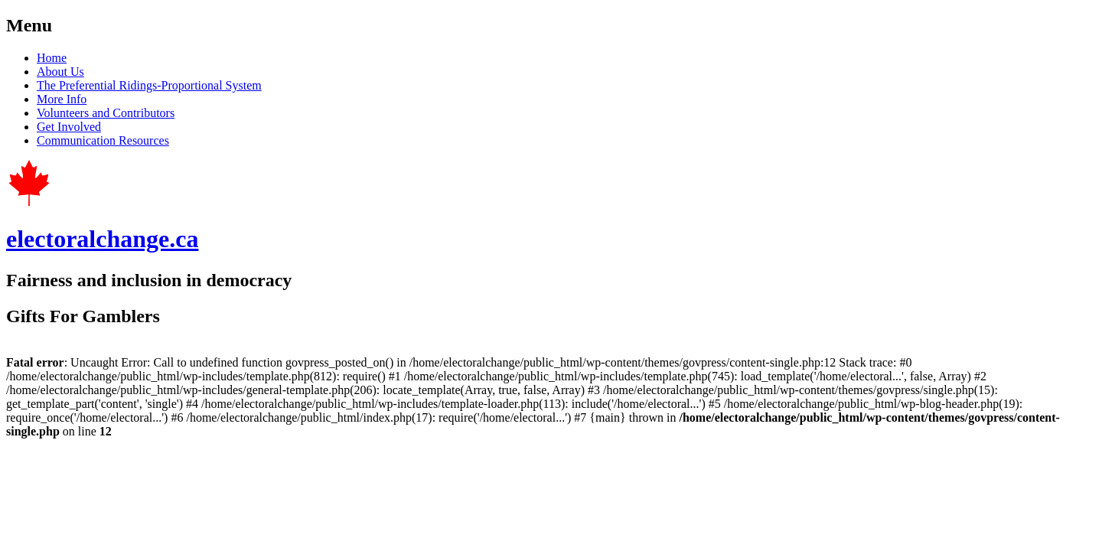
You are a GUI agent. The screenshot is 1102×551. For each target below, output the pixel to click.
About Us (60, 71)
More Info (61, 99)
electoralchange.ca (102, 239)
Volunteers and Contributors (105, 112)
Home (52, 57)
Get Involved (69, 126)
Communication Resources (103, 140)
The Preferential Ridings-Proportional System (149, 85)
